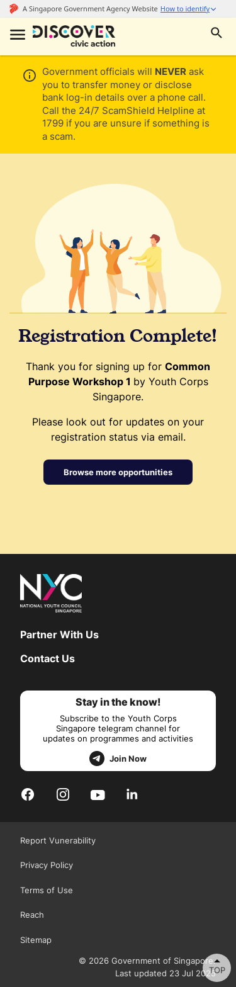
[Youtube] (98, 794)
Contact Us (47, 658)
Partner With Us (59, 634)
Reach (32, 915)
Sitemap (36, 940)
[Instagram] (62, 794)
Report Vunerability (58, 840)
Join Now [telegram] (118, 758)
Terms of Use (46, 890)
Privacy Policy (46, 865)
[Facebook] (27, 794)
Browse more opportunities (118, 472)
